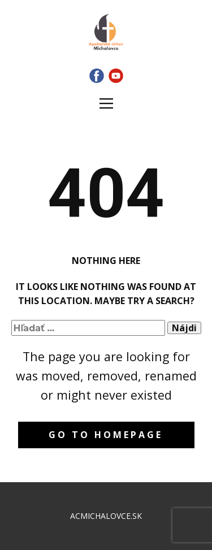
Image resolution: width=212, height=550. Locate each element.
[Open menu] (106, 103)
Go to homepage (106, 434)
